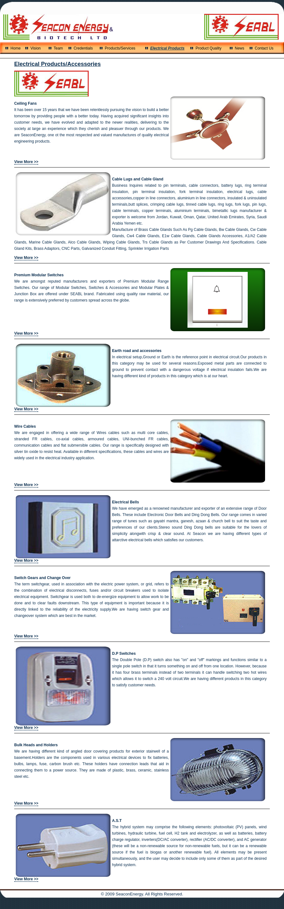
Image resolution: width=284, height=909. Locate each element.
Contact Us (264, 48)
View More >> (26, 162)
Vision (36, 48)
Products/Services (120, 48)
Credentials (83, 48)
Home (16, 48)
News (239, 48)
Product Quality (209, 48)
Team (58, 48)
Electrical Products (167, 48)
